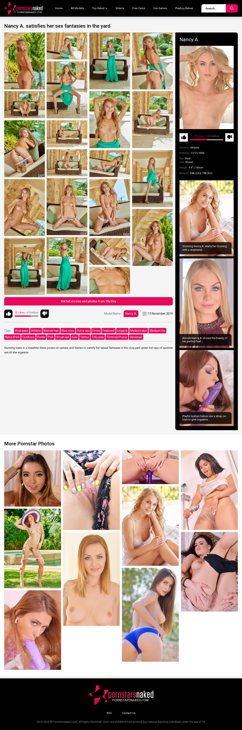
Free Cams (138, 8)
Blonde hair (51, 330)
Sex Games (160, 8)
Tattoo (84, 337)
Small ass (62, 337)
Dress (96, 330)
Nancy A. (131, 313)
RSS (109, 713)
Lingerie (122, 330)
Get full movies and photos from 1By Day (88, 301)
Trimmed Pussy (117, 337)
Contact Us (128, 713)
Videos (119, 8)
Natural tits (12, 337)
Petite (41, 337)
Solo (75, 337)
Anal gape (21, 330)
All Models (77, 8)
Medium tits (157, 330)
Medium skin (138, 330)
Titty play (98, 337)
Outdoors (28, 337)
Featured (108, 330)
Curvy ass (83, 330)
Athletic (36, 330)
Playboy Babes (184, 8)
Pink (51, 337)
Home (59, 8)
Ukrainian (136, 337)
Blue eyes (67, 330)
